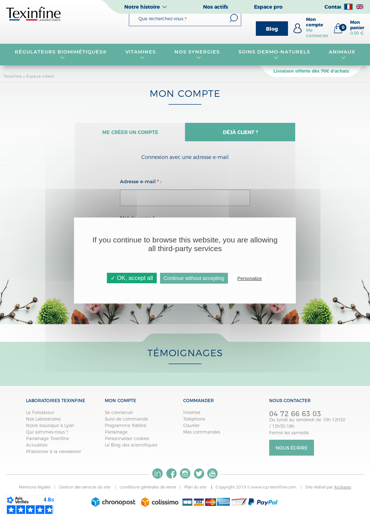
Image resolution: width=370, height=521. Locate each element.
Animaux (342, 54)
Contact (334, 7)
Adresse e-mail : (141, 184)
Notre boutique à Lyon (50, 428)
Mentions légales (35, 490)
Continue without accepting (193, 278)
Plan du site (195, 490)
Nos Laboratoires (43, 422)
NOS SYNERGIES (197, 54)
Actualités (36, 448)
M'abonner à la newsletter (53, 454)
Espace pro (268, 7)
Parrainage (116, 435)
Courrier (191, 428)
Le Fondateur (40, 415)
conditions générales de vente (148, 490)
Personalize (249, 278)
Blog (272, 29)
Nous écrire (291, 451)
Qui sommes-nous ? (47, 435)
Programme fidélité (125, 428)
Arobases (342, 490)
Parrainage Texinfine (47, 441)
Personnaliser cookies (127, 441)
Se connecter (119, 415)
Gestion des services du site (85, 490)
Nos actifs (215, 7)
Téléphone (194, 422)
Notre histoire (142, 7)
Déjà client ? (240, 133)
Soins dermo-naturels (274, 54)
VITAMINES (140, 54)
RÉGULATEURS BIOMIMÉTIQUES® (61, 54)
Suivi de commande (126, 422)
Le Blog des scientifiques (131, 448)
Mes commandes (201, 435)
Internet (192, 415)
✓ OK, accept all (132, 278)
